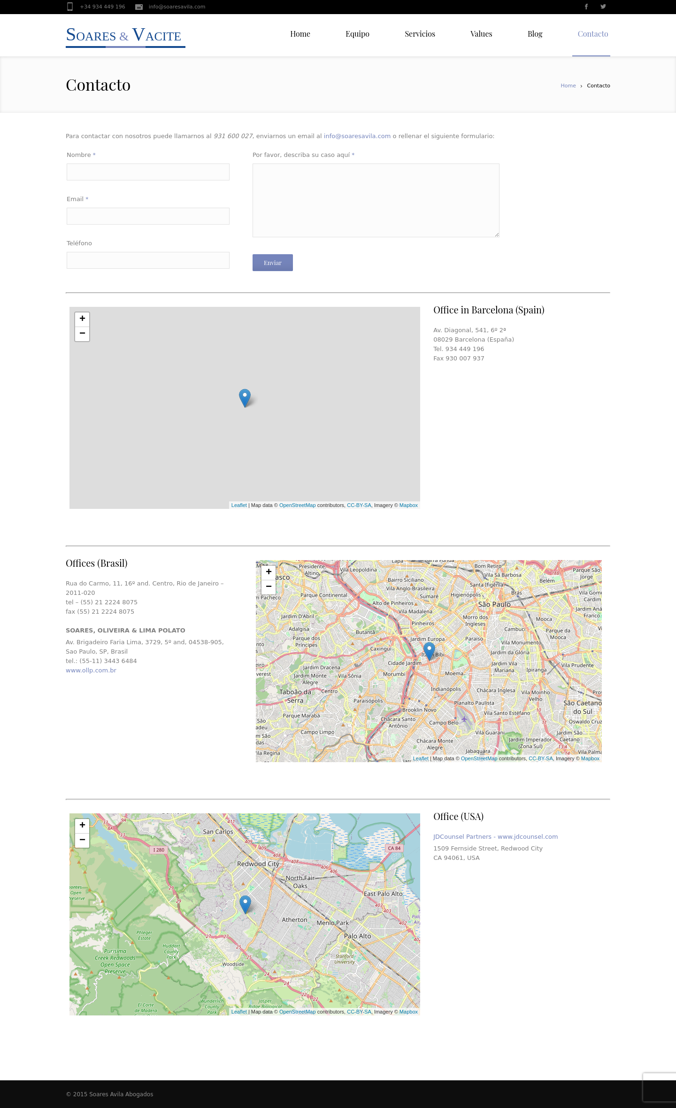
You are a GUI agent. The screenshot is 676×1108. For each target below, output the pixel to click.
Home (568, 86)
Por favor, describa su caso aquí (303, 154)
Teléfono (79, 243)
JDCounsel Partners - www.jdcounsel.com (495, 836)
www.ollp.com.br (91, 670)
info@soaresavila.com (177, 7)
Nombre (81, 154)
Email (77, 199)
